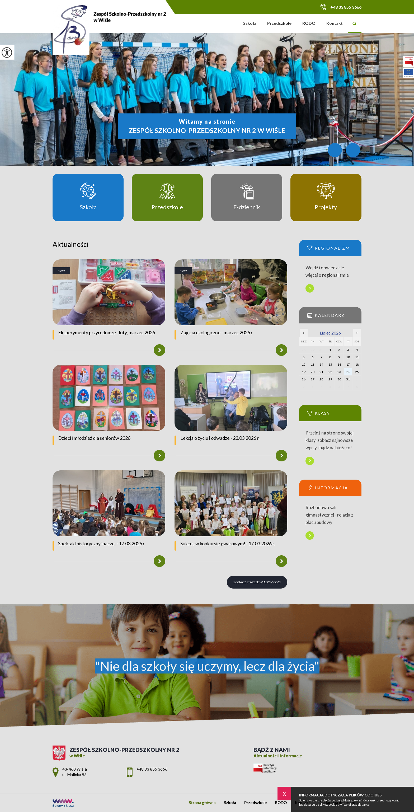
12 (303, 364)
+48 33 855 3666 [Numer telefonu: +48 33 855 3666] (152, 769)
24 (348, 372)
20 (312, 372)
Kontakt (334, 23)
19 (303, 372)
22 (330, 372)
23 (339, 372)
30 (339, 379)
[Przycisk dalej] (353, 150)
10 (348, 357)
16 (339, 364)
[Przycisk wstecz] (335, 150)
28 (321, 379)
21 (321, 372)
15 (330, 364)
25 (357, 372)
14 (321, 364)
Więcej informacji (309, 288)
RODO (309, 23)
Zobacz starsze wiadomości (257, 582)
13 (312, 364)
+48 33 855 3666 (340, 7)
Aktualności (70, 244)
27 (312, 379)
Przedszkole (279, 23)
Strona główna (231, 23)
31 (348, 379)
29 (330, 379)
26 (303, 379)
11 (357, 357)
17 (348, 364)
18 (357, 364)
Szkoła (249, 23)
